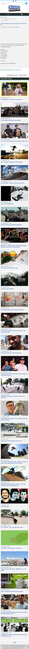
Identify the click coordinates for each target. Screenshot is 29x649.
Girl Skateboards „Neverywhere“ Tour (9, 268)
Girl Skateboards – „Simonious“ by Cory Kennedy (11, 99)
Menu (14, 14)
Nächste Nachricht (23, 75)
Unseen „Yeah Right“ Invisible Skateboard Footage (12, 591)
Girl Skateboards (17, 69)
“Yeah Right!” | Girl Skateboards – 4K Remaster (11, 548)
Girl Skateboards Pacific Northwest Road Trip (11, 120)
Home (2, 17)
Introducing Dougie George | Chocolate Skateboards (12, 309)
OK (24, 648)
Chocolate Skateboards (8, 69)
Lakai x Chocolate (5, 506)
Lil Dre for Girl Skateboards (7, 203)
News (5, 17)
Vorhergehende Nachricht (12, 75)
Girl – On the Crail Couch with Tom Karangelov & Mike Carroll (14, 141)
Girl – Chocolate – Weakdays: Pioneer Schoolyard (12, 162)
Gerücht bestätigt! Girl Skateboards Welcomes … (12, 224)
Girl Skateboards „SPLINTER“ (7, 288)
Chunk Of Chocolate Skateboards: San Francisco (11, 440)
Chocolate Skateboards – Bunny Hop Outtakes (11, 352)
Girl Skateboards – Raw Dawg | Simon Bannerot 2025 (12, 183)
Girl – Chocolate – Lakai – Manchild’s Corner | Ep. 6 (12, 527)
